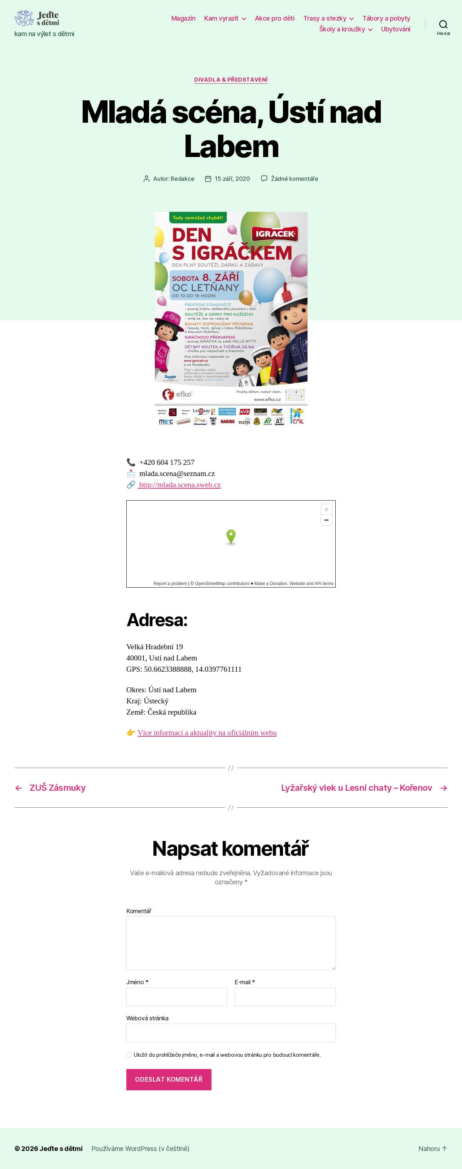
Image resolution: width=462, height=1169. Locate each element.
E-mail (245, 982)
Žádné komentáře (294, 178)
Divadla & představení (231, 80)
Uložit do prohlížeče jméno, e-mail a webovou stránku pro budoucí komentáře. (227, 1055)
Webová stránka (147, 1018)
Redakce (182, 178)
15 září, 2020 (232, 178)
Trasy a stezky (324, 18)
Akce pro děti (275, 18)
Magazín (183, 18)
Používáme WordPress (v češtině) (140, 1148)
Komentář (138, 911)
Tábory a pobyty (386, 18)
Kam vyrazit (221, 18)
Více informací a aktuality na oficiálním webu (207, 733)
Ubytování (395, 29)
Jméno (137, 982)
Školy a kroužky (342, 29)
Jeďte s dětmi (61, 1148)
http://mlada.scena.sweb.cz (179, 485)
